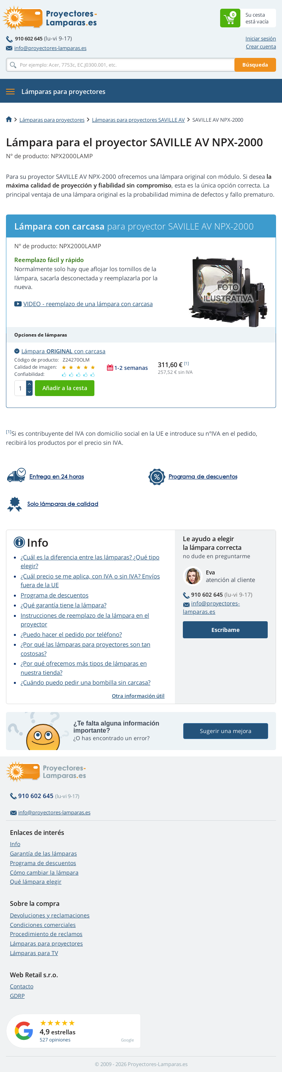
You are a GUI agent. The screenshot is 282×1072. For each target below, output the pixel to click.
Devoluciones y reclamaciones (50, 915)
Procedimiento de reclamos (46, 934)
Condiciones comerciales (43, 924)
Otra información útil (138, 695)
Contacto (21, 986)
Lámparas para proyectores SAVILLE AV (138, 119)
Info (15, 844)
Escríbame (225, 630)
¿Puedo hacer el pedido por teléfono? (71, 634)
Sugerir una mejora (225, 731)
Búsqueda (255, 64)
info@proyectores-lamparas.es (46, 48)
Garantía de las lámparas (43, 853)
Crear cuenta (261, 46)
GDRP (17, 995)
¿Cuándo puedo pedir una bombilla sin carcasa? (85, 682)
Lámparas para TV (34, 953)
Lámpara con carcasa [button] (60, 351)
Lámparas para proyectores (51, 119)
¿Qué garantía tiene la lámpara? (63, 605)
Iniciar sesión (261, 38)
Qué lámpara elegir (35, 881)
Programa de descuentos (54, 595)
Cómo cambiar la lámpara (44, 872)
